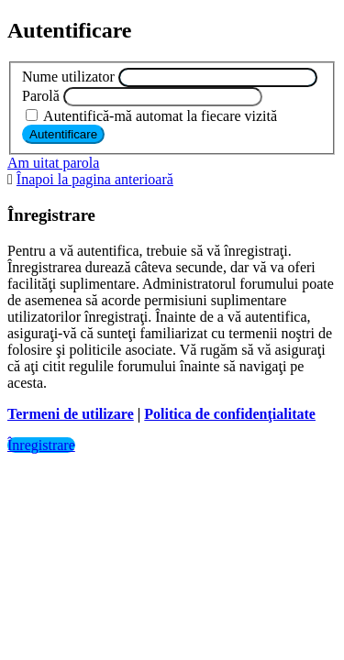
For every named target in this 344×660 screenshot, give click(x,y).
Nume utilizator (68, 76)
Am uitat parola (53, 162)
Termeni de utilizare (70, 414)
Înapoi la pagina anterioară (95, 179)
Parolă (41, 96)
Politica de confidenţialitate (230, 414)
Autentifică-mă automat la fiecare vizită (151, 116)
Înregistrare (41, 445)
